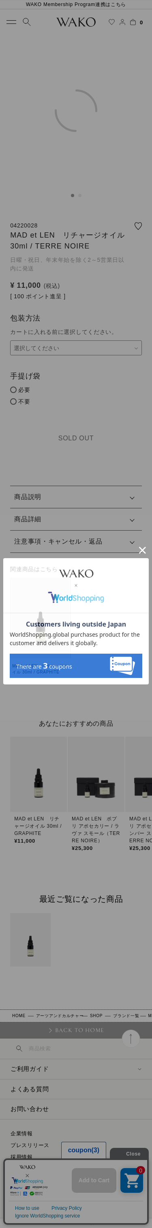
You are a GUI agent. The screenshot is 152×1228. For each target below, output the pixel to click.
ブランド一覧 (126, 1015)
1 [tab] (72, 195)
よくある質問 (30, 1089)
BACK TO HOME (79, 1030)
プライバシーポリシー (38, 1180)
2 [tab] (79, 195)
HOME (19, 1015)
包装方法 (25, 318)
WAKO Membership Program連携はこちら (76, 4)
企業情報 (22, 1133)
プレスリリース (30, 1145)
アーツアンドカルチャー (60, 1015)
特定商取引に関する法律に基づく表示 (58, 1169)
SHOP (96, 1015)
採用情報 (22, 1157)
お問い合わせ (30, 1108)
